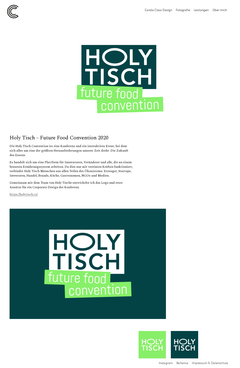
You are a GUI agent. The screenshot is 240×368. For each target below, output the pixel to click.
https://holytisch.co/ (24, 194)
